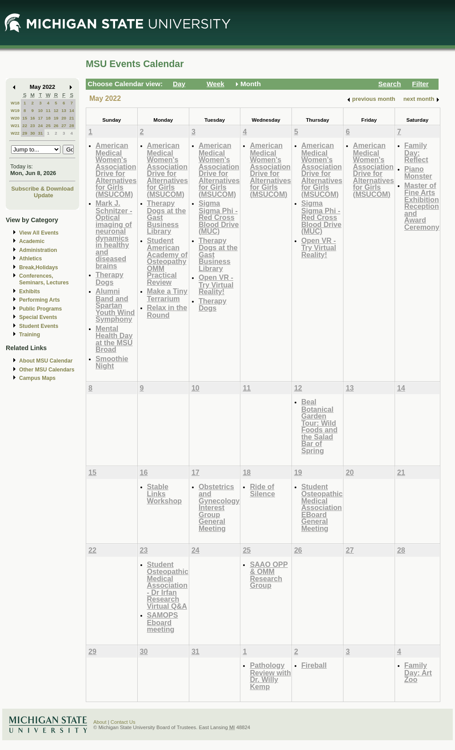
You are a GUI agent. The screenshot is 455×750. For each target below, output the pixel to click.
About (100, 722)
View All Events (39, 233)
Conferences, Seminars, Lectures (44, 279)
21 (71, 118)
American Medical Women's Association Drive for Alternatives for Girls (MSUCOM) (116, 169)
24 (40, 125)
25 (48, 125)
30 (32, 133)
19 (56, 118)
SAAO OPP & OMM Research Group (268, 575)
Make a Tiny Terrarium (167, 295)
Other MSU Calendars (47, 370)
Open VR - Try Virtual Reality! (216, 284)
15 (24, 118)
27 (63, 125)
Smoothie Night (112, 362)
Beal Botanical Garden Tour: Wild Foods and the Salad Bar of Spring (319, 426)
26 (56, 125)
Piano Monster (418, 172)
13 (63, 110)
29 (24, 133)
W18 (15, 102)
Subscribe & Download (42, 188)
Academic (31, 241)
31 (40, 133)
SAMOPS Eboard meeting (162, 622)
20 (63, 118)
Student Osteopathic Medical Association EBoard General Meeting (322, 507)
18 (48, 118)
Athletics (30, 258)
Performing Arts (39, 300)
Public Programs (40, 309)
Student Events (38, 326)
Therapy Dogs (110, 278)
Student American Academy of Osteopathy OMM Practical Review (167, 261)
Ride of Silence (262, 490)
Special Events (38, 317)
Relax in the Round (167, 311)
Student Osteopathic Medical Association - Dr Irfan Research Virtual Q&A (167, 585)
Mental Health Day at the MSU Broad (114, 339)
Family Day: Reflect (416, 152)
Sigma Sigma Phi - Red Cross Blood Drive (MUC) (219, 217)
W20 (15, 118)
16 (32, 118)
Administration (38, 250)
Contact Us (123, 722)
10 (40, 110)
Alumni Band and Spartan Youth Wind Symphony (115, 305)
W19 (15, 110)
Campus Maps (37, 378)
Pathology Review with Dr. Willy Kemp (270, 675)
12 (56, 110)
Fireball (314, 665)
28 (71, 125)
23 (32, 125)
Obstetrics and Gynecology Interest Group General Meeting (219, 507)
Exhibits (29, 291)
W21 (15, 125)
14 (71, 110)
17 (40, 118)
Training (29, 334)
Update (43, 195)
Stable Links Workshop (164, 494)
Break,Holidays (38, 267)
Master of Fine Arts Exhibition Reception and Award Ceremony (421, 206)
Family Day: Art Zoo (418, 672)
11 (48, 110)
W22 (15, 133)
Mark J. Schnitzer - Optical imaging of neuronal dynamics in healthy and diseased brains (114, 234)
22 (24, 125)
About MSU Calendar (45, 361)
